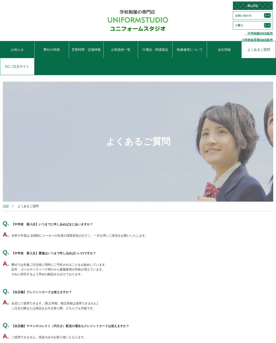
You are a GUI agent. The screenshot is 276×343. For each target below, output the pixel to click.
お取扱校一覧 (120, 49)
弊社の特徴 (52, 49)
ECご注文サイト (17, 66)
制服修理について (190, 49)
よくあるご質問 (258, 49)
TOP (6, 206)
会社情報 (224, 49)
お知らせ (17, 49)
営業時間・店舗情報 (86, 49)
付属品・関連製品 (155, 49)
